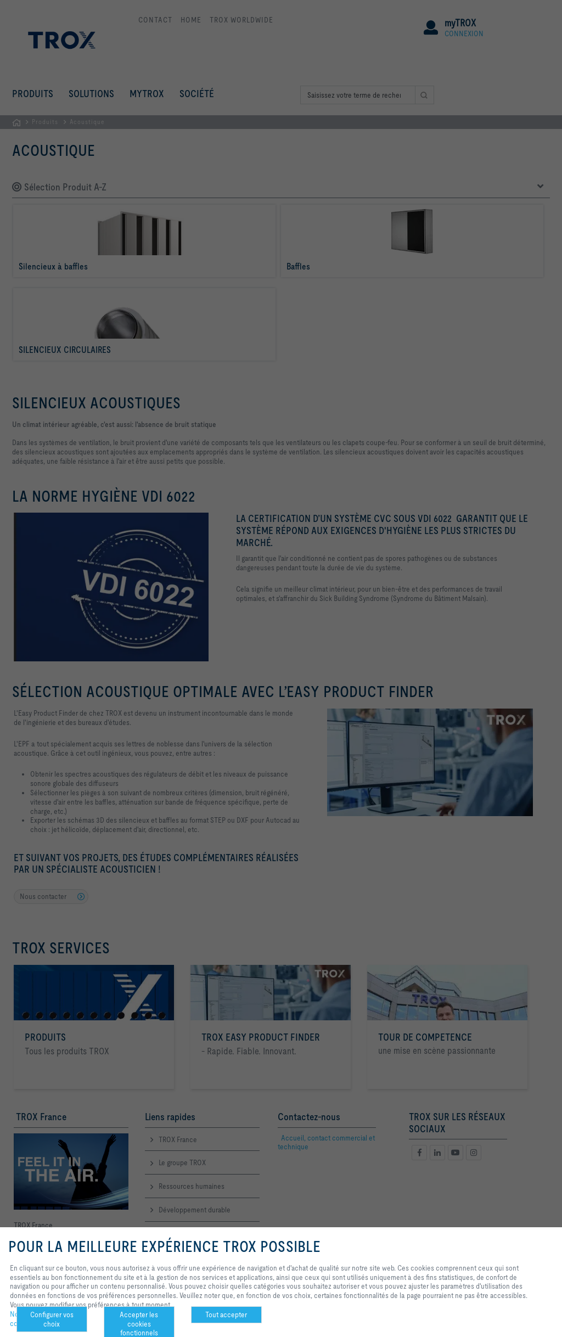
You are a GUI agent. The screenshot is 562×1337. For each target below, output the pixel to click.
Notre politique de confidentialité (37, 1319)
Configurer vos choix (52, 1319)
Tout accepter (226, 1314)
